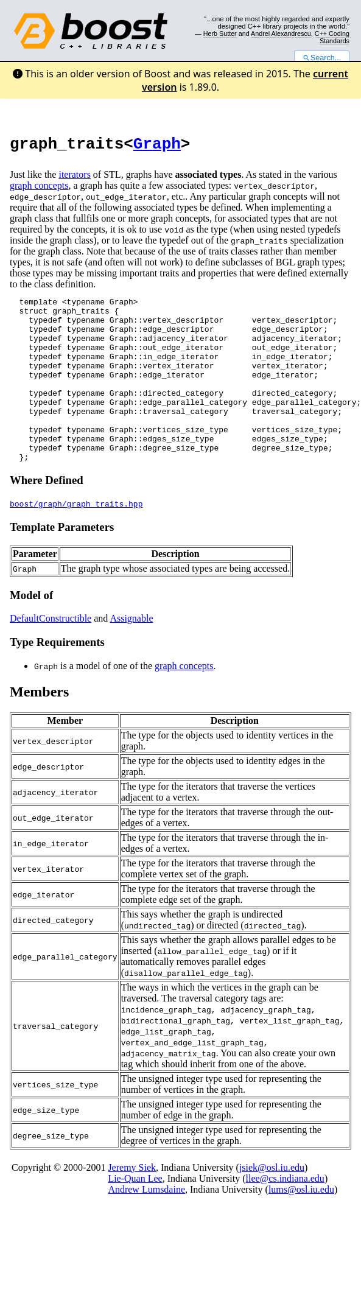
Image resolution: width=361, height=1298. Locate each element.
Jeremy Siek (132, 1204)
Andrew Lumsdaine (146, 1226)
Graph (157, 146)
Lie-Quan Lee (135, 1215)
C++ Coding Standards (332, 37)
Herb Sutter (220, 33)
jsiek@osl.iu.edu (271, 1204)
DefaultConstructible (50, 655)
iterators (74, 178)
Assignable (131, 655)
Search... (322, 58)
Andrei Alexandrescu (281, 33)
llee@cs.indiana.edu (285, 1215)
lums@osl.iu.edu (301, 1226)
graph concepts (39, 189)
